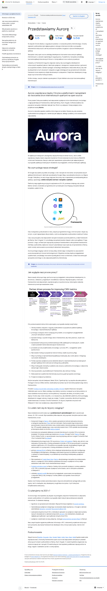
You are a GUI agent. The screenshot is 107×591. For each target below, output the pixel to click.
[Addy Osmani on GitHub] (58, 38)
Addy (63, 537)
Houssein (46, 537)
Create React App (47, 459)
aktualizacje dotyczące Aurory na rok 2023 (52, 87)
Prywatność (33, 587)
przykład (48, 438)
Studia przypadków (43, 2)
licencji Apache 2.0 (36, 556)
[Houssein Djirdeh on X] (74, 38)
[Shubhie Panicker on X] (36, 38)
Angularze (69, 441)
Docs (39, 23)
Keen (70, 537)
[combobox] (70, 2)
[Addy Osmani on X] (56, 38)
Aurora (4, 7)
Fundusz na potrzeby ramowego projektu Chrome (49, 389)
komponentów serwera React (71, 519)
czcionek (48, 509)
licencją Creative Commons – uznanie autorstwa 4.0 (66, 555)
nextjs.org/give (54, 429)
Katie (74, 537)
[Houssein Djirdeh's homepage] (79, 38)
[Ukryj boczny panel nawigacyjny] (20, 588)
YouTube (81, 575)
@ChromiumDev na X (85, 572)
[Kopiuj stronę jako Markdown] (71, 28)
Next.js (46, 421)
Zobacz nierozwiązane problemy (33, 575)
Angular (62, 434)
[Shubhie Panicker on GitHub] (38, 38)
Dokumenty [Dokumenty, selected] (29, 2)
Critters (62, 441)
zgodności (34, 266)
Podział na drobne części (39, 466)
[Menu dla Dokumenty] (34, 2)
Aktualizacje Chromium (58, 572)
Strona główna (31, 23)
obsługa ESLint (40, 450)
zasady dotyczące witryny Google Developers (78, 556)
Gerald (55, 537)
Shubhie (40, 537)
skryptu (62, 514)
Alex (50, 537)
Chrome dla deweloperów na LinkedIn (89, 578)
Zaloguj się (101, 2)
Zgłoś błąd (27, 572)
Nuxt (48, 423)
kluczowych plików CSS (59, 509)
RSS (80, 580)
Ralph (59, 537)
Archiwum (55, 578)
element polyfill (41, 473)
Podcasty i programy (57, 580)
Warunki (26, 587)
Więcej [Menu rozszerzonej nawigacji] (54, 2)
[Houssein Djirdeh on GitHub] (76, 38)
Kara (66, 537)
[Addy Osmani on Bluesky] (61, 38)
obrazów (42, 509)
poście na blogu (79, 504)
